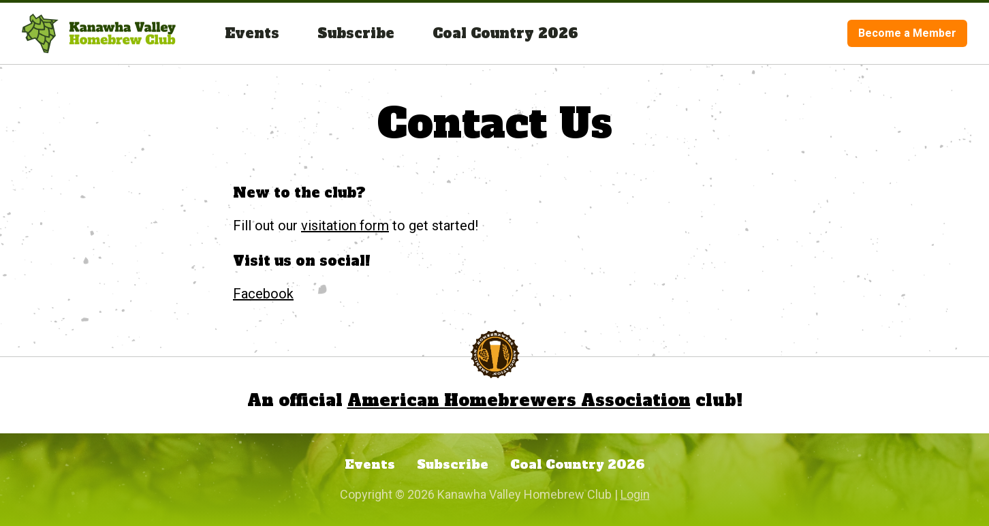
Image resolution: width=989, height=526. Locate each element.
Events (252, 33)
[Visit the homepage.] (99, 33)
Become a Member (907, 33)
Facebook (263, 293)
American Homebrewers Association (519, 400)
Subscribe (355, 33)
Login (635, 494)
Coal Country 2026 (505, 33)
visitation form (345, 225)
